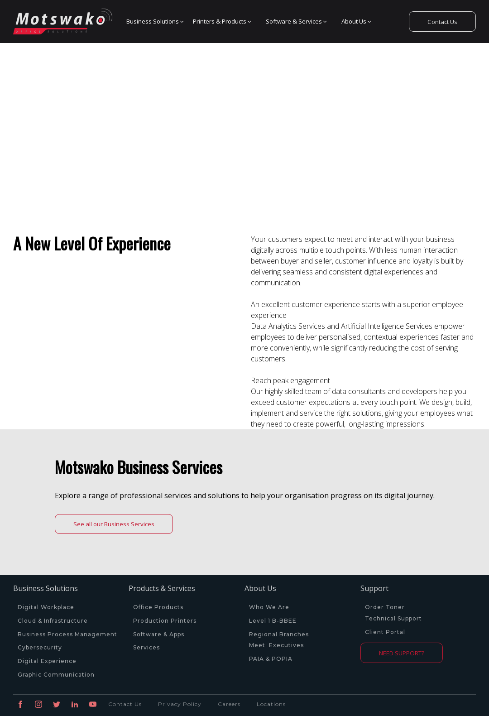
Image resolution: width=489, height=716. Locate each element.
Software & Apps (158, 634)
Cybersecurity (40, 647)
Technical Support (393, 618)
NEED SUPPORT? (401, 653)
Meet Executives (276, 645)
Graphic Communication (56, 675)
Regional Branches (279, 634)
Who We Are (269, 607)
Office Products (158, 607)
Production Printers (165, 621)
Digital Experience (47, 661)
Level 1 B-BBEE (273, 621)
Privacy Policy (179, 704)
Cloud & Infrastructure (53, 621)
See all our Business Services (113, 524)
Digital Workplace (46, 607)
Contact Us (442, 22)
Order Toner (385, 607)
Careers (229, 704)
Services (146, 647)
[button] (153, 22)
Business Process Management (67, 634)
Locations (271, 704)
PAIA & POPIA (270, 659)
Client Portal (385, 632)
